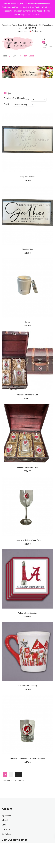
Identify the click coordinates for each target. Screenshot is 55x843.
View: (27, 99)
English (33, 31)
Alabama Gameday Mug (27, 686)
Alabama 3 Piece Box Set (27, 395)
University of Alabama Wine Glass (27, 540)
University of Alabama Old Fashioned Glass (27, 758)
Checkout (6, 829)
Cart (4, 825)
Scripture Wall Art (27, 177)
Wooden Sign (27, 249)
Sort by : (7, 104)
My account (23, 31)
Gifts (15, 56)
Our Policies (6, 834)
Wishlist (5, 820)
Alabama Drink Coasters (27, 613)
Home (4, 56)
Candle (27, 322)
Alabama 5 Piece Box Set (27, 468)
